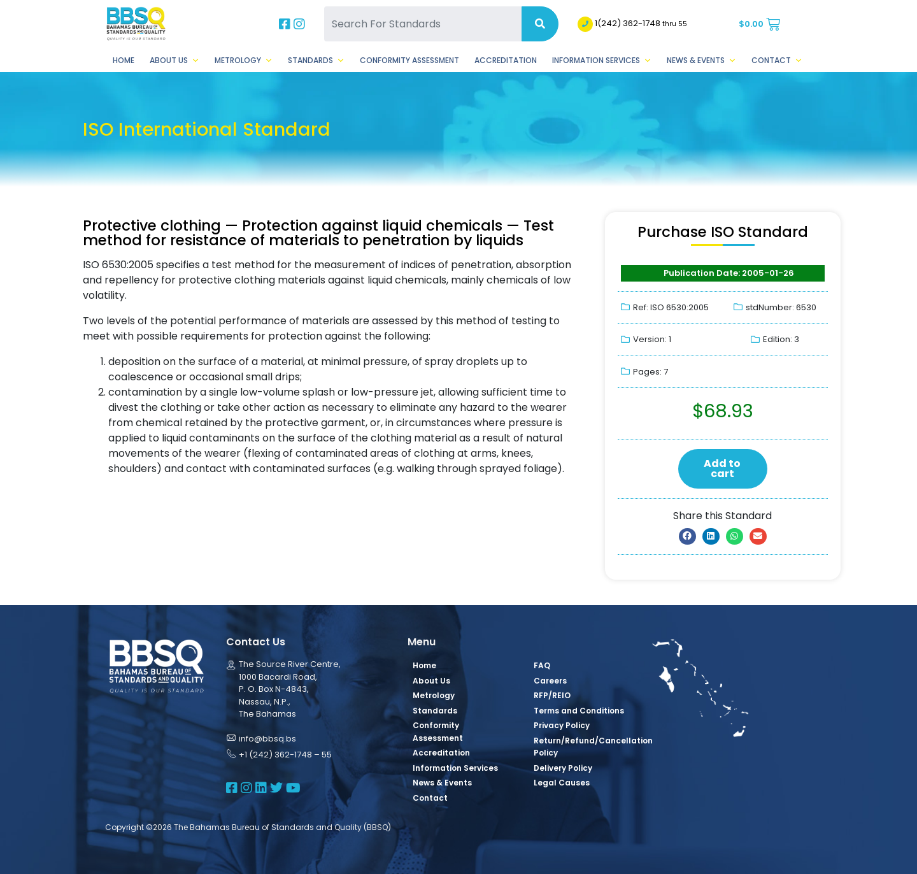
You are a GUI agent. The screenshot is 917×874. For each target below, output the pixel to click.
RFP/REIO (552, 695)
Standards (316, 60)
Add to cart (722, 468)
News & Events (701, 60)
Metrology (244, 60)
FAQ (542, 665)
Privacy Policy (562, 725)
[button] (687, 536)
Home (123, 60)
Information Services (601, 60)
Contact (776, 60)
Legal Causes (562, 782)
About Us (174, 60)
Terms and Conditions (579, 710)
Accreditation (505, 60)
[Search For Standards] (423, 23)
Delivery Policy (563, 768)
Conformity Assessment (409, 60)
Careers (550, 680)
